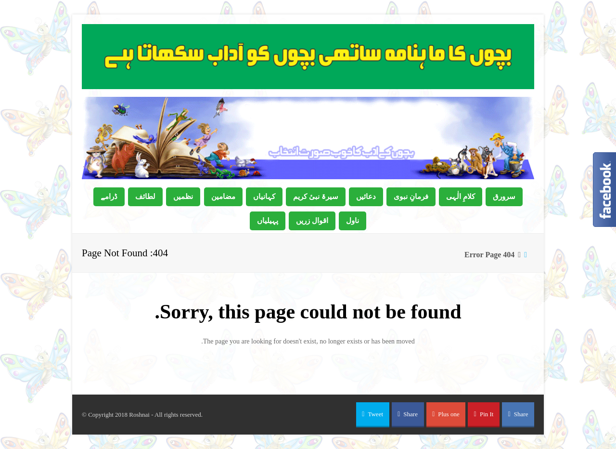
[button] (372, 414)
